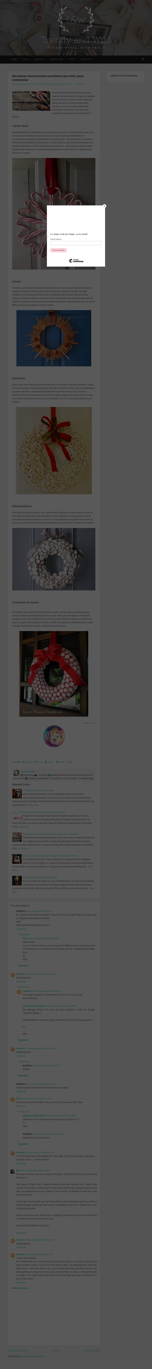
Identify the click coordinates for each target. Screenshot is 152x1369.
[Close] (104, 206)
